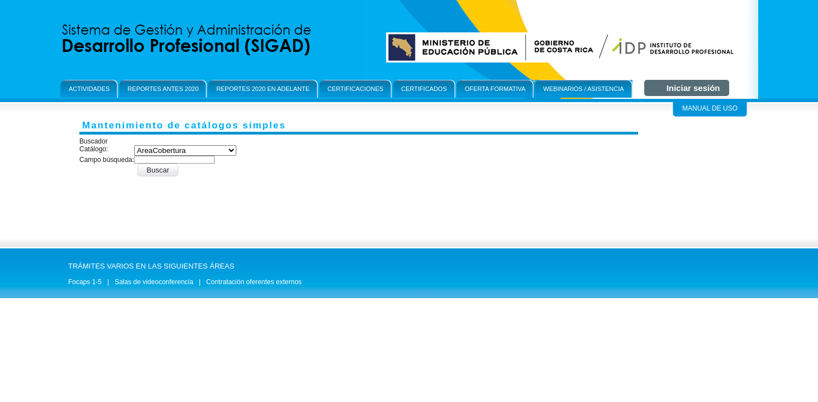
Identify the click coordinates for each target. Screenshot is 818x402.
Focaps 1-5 (85, 282)
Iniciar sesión (693, 88)
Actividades (89, 88)
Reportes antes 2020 (162, 88)
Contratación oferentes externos (254, 282)
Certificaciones (355, 88)
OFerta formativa (495, 88)
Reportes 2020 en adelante (263, 88)
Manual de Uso (710, 108)
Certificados (424, 88)
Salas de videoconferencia (154, 282)
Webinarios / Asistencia (583, 88)
